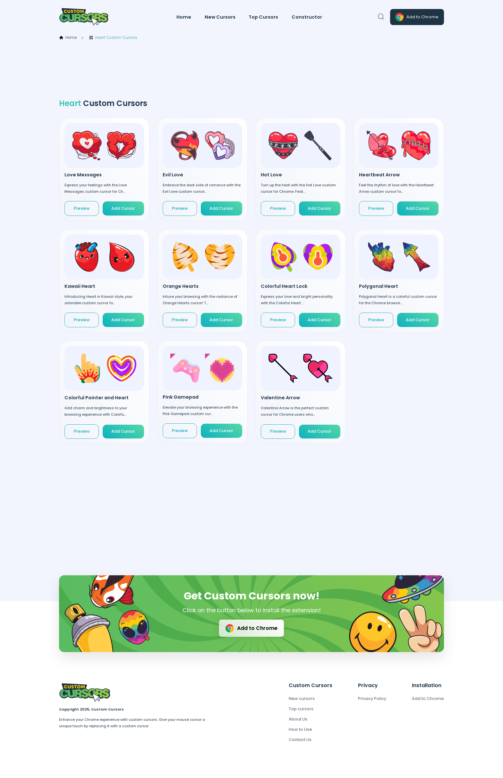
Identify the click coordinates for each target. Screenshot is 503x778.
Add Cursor (123, 208)
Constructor (307, 17)
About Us (298, 719)
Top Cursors (263, 17)
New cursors (302, 698)
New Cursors (220, 17)
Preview (82, 208)
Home (183, 17)
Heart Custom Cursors (113, 38)
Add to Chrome (416, 17)
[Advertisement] (251, 69)
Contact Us (300, 739)
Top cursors (301, 709)
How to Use (300, 729)
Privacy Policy (372, 698)
